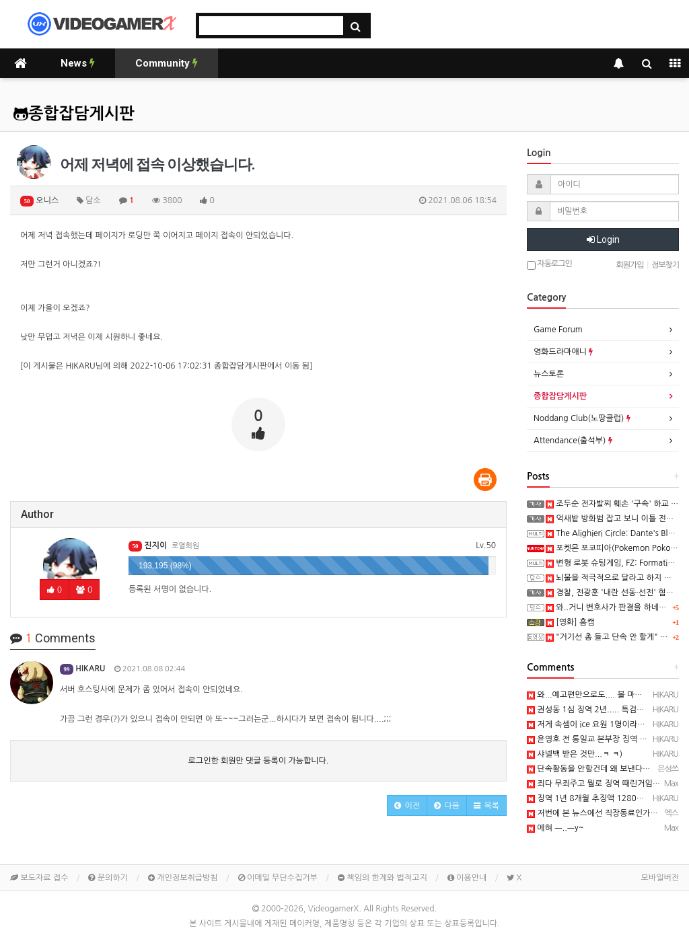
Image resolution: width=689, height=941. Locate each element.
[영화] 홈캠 (570, 622)
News (78, 63)
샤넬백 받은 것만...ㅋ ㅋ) (574, 754)
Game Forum (558, 330)
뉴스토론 (549, 374)
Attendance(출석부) (573, 441)
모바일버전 (660, 878)
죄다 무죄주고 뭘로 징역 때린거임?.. (594, 784)
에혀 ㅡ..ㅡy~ (555, 828)
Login (603, 239)
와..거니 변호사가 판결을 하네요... (610, 607)
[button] (407, 805)
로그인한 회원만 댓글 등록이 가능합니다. (258, 761)
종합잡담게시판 (74, 114)
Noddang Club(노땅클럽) (582, 418)
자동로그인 (549, 265)
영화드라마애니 (563, 352)
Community (166, 63)
